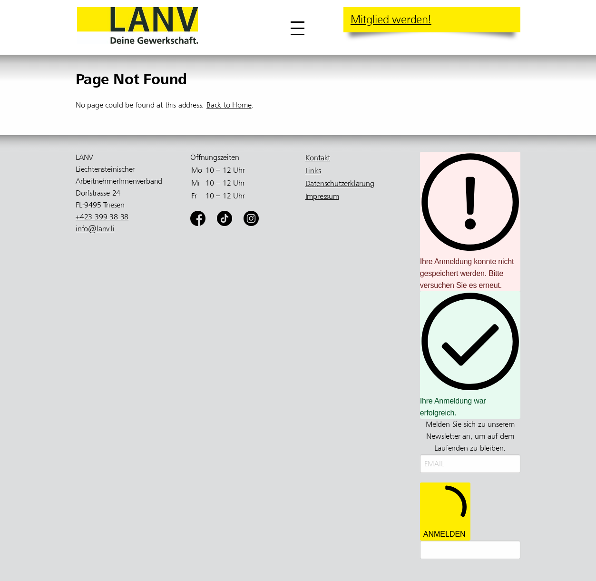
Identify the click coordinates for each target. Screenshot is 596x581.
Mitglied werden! (391, 19)
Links (313, 171)
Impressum (322, 196)
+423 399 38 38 (102, 217)
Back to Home (229, 105)
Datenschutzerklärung (339, 183)
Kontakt (318, 158)
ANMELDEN (445, 511)
